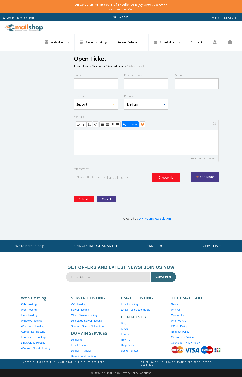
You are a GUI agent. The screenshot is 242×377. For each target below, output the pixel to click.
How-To (125, 339)
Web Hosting (57, 42)
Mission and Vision (182, 337)
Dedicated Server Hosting (86, 320)
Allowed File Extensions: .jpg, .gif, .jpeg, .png (102, 177)
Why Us (176, 309)
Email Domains (80, 345)
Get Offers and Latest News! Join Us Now (121, 267)
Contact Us (177, 315)
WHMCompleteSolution (155, 219)
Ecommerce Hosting (33, 337)
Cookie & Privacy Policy (185, 342)
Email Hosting (167, 42)
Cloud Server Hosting (84, 315)
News (174, 304)
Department (81, 96)
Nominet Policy (180, 331)
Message (79, 117)
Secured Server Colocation (87, 326)
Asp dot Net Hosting (33, 331)
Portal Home (81, 66)
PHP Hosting (29, 304)
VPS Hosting (79, 304)
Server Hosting (93, 42)
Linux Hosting (29, 315)
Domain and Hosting (83, 356)
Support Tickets (116, 66)
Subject (179, 75)
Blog (123, 323)
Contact (197, 42)
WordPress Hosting (33, 326)
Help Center (128, 345)
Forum (125, 334)
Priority (128, 96)
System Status (130, 350)
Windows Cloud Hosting (35, 348)
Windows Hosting (31, 320)
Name (77, 75)
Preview (130, 124)
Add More (205, 177)
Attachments (81, 169)
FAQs (124, 328)
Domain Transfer (81, 350)
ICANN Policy (179, 326)
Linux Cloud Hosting (33, 342)
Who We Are (178, 320)
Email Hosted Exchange (135, 309)
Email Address (133, 75)
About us (145, 373)
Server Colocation (130, 42)
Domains (76, 339)
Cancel (106, 199)
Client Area (98, 66)
